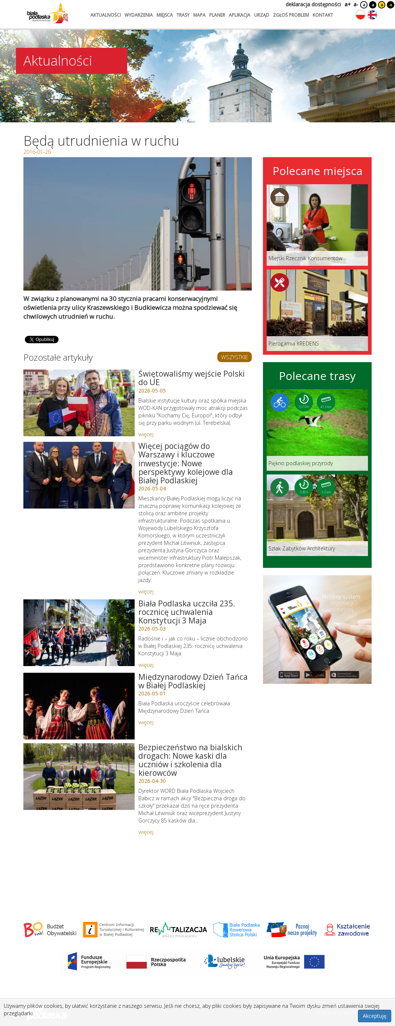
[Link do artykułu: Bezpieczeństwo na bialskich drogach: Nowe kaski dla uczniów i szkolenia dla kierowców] (79, 776)
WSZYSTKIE (234, 357)
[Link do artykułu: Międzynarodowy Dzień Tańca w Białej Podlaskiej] (79, 706)
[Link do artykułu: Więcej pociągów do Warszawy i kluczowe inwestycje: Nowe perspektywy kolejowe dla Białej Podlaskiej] (79, 475)
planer (217, 15)
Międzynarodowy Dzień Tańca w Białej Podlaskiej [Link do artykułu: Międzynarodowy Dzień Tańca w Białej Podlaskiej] (193, 681)
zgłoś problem (291, 15)
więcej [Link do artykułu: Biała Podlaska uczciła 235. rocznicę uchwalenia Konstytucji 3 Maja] (146, 664)
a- (355, 4)
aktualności (105, 15)
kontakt (323, 15)
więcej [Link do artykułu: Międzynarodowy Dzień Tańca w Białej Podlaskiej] (146, 722)
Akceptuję (374, 1015)
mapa (199, 15)
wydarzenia (139, 15)
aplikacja (239, 15)
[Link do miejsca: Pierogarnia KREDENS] (317, 310)
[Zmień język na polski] (360, 15)
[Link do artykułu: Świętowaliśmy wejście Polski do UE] (79, 403)
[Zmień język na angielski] (372, 15)
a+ (347, 4)
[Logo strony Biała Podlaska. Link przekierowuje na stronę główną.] (47, 13)
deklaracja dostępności (313, 4)
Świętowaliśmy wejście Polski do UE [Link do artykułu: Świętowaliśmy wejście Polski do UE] (191, 377)
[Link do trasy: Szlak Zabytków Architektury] (317, 515)
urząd (261, 15)
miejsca (165, 15)
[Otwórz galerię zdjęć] (137, 224)
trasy (183, 15)
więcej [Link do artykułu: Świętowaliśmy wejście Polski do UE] (146, 434)
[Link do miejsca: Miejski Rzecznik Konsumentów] (317, 225)
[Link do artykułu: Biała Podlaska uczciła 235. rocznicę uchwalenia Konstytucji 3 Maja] (79, 632)
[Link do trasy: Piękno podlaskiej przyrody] (317, 430)
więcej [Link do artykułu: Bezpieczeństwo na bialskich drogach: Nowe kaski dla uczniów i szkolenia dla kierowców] (146, 831)
